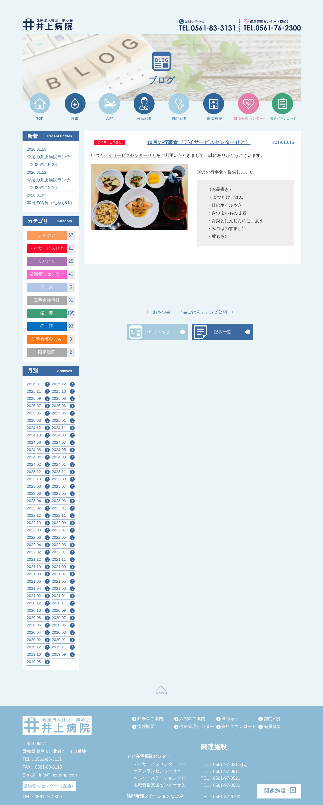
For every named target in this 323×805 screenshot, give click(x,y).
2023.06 (34, 493)
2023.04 (34, 501)
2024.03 (59, 457)
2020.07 (59, 618)
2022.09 (59, 523)
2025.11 (34, 391)
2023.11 (59, 472)
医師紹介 (230, 718)
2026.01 (34, 384)
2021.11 (59, 559)
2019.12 (34, 647)
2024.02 (34, 464)
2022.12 (34, 515)
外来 (49, 287)
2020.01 (59, 640)
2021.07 (59, 574)
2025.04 (59, 413)
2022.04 (34, 545)
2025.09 (34, 398)
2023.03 (59, 501)
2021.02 (34, 596)
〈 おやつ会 (157, 312)
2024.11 (59, 428)
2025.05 (34, 413)
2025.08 (59, 398)
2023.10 (34, 479)
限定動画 (46, 352)
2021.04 (34, 588)
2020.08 (34, 618)
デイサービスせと (46, 248)
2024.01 (59, 464)
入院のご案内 (192, 718)
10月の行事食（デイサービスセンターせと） (198, 142)
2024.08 (34, 442)
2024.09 (59, 435)
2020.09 (59, 610)
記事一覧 (222, 331)
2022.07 (59, 530)
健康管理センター (46, 274)
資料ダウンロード (238, 726)
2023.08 (34, 486)
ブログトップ (157, 331)
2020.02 (34, 640)
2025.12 (59, 384)
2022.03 (59, 545)
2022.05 (59, 537)
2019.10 (34, 654)
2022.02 (34, 552)
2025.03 (34, 420)
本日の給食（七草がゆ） (51, 202)
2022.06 (34, 537)
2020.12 (34, 603)
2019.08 (34, 662)
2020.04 (34, 632)
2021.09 (59, 567)
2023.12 (34, 472)
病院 (49, 326)
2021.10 (34, 567)
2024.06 (34, 450)
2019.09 (59, 654)
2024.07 (59, 442)
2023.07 (59, 486)
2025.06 (59, 406)
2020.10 (34, 610)
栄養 (49, 313)
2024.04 (34, 457)
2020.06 (34, 625)
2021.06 (34, 581)
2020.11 (59, 603)
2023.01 (59, 508)
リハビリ (46, 261)
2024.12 (34, 428)
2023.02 (34, 508)
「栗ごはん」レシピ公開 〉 (207, 312)
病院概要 (146, 726)
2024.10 (34, 435)
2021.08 (34, 574)
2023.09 (59, 479)
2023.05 (59, 493)
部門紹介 (272, 718)
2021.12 (34, 559)
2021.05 (59, 581)
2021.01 (59, 596)
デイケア (46, 235)
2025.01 (59, 420)
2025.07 (34, 406)
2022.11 (59, 515)
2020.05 (59, 625)
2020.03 (59, 632)
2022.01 (59, 552)
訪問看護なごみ (47, 339)
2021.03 (59, 588)
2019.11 (59, 647)
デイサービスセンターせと (130, 155)
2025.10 (59, 391)
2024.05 (59, 450)
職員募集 (272, 726)
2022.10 (34, 523)
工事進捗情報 (47, 300)
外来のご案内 (150, 718)
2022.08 (34, 530)
